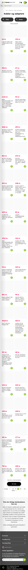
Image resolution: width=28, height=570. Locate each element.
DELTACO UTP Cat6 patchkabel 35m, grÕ (7, 71)
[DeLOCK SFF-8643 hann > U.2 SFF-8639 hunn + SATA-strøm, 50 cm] (7, 148)
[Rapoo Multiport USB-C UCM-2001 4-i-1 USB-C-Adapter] (7, 287)
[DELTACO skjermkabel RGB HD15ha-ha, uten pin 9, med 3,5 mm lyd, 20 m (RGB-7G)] (7, 176)
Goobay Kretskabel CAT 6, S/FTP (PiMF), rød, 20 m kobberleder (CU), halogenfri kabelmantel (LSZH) (20, 133)
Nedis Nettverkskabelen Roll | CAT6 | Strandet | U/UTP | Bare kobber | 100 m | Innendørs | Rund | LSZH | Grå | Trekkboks (7, 103)
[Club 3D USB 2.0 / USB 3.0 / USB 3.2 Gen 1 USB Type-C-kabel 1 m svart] (21, 287)
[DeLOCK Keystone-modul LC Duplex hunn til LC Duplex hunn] (7, 377)
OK (24, 559)
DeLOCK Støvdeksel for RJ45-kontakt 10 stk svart (20, 356)
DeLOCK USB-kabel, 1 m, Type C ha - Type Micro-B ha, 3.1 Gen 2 (20, 470)
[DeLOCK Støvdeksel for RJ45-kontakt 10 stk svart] (21, 344)
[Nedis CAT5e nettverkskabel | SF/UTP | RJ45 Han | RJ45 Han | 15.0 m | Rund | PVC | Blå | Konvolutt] (21, 31)
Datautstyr (11, 10)
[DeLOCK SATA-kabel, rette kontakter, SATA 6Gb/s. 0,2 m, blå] (21, 89)
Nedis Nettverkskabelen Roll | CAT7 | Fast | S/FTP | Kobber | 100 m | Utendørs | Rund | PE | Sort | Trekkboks (7, 244)
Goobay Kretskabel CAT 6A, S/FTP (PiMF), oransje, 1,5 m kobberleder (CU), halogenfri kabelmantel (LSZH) (20, 74)
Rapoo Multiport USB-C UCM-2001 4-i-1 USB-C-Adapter (7, 299)
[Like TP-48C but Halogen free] (7, 313)
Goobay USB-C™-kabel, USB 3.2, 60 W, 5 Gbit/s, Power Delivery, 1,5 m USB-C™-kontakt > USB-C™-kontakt (20, 189)
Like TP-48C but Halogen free (6, 324)
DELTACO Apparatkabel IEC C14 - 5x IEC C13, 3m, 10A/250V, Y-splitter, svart (20, 161)
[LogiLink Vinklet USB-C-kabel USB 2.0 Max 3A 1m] (7, 31)
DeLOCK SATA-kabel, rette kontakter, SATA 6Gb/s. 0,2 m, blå (20, 101)
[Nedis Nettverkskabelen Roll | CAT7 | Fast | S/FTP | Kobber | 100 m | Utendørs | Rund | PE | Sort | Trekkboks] (7, 230)
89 (20, 489)
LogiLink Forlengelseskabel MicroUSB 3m (19, 216)
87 (15, 489)
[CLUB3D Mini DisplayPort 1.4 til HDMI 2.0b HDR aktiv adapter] (7, 204)
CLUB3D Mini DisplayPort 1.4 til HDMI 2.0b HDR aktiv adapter (7, 217)
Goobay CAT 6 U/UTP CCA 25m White (20, 414)
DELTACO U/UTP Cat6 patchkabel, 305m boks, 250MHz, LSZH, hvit (7, 131)
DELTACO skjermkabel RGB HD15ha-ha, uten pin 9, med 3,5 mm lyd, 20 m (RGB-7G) (7, 188)
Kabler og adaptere (18, 10)
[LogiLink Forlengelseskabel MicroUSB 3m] (21, 204)
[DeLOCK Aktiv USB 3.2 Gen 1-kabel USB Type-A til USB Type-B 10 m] (7, 458)
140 (25, 489)
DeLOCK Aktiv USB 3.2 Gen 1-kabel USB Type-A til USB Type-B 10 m (7, 470)
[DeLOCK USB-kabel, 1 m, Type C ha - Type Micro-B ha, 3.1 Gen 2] (21, 458)
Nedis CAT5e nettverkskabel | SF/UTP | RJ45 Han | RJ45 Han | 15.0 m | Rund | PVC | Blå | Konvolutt (20, 45)
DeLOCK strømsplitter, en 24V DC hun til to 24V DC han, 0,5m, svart (7, 416)
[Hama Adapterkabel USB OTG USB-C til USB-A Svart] (21, 430)
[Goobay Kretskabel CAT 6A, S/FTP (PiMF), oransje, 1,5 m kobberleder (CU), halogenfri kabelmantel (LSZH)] (21, 60)
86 (13, 489)
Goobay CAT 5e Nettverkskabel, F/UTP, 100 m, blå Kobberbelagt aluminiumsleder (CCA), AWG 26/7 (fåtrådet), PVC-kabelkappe (19, 328)
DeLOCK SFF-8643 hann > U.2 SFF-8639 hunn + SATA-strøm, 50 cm (7, 160)
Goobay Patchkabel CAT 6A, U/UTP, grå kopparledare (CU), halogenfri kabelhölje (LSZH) (7, 272)
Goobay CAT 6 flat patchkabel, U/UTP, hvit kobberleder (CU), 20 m (20, 243)
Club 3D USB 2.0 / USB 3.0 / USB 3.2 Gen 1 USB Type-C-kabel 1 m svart (20, 299)
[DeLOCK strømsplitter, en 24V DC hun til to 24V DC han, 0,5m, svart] (7, 403)
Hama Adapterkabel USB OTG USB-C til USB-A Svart (20, 441)
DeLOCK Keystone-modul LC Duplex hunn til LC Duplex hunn (6, 389)
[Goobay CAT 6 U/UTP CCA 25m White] (21, 403)
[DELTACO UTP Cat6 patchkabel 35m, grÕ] (7, 60)
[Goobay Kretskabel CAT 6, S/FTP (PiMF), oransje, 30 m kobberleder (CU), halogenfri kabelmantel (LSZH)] (7, 430)
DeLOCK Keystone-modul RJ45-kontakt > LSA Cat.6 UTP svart (20, 389)
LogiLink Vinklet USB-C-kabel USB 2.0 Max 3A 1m (7, 43)
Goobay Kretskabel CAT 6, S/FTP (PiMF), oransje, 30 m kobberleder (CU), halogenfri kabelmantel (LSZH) (7, 443)
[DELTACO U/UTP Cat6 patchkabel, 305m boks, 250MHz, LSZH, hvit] (7, 119)
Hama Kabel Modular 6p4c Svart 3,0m (20, 270)
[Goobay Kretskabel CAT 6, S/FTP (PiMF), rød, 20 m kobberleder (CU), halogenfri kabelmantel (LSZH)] (21, 119)
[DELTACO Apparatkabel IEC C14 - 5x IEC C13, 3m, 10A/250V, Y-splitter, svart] (21, 148)
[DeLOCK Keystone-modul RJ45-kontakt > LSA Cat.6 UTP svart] (21, 377)
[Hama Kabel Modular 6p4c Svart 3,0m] (21, 259)
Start (7, 10)
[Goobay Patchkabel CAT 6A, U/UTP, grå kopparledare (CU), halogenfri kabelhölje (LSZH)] (7, 259)
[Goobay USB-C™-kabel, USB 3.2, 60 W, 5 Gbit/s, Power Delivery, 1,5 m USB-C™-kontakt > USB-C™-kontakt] (21, 176)
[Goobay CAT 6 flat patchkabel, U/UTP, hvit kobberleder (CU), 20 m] (21, 230)
